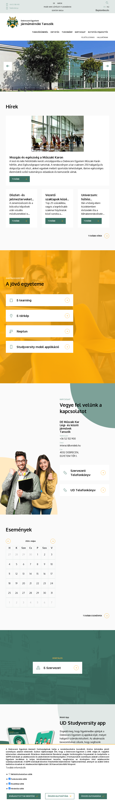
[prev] (8, 541)
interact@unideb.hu (70, 445)
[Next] (107, 66)
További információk (16, 771)
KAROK (59, 3)
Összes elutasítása (58, 799)
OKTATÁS (54, 32)
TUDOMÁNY (67, 32)
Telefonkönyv (13, 8)
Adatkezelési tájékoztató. (37, 767)
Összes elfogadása (91, 799)
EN (104, 7)
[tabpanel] (57, 66)
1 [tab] (55, 89)
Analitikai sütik (17, 787)
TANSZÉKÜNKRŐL (40, 32)
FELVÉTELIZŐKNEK (87, 37)
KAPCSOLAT (80, 32)
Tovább (15, 179)
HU (108, 7)
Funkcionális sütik (19, 782)
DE (54, 3)
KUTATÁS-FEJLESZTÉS (98, 32)
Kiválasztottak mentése (22, 799)
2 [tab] (58, 89)
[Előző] (8, 66)
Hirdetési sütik (17, 792)
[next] (52, 541)
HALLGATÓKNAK (102, 37)
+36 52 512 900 (68, 438)
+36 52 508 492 (14, 4)
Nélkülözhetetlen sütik (21, 777)
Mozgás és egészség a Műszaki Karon (36, 157)
